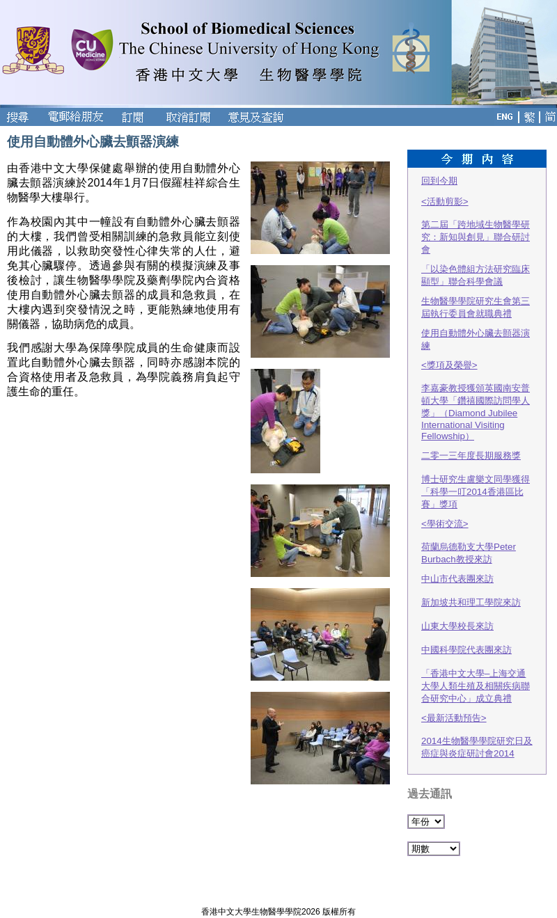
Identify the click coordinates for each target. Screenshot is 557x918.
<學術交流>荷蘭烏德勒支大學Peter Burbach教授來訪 (468, 541)
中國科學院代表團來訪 (466, 649)
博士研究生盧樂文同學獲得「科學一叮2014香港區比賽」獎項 (475, 491)
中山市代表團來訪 (457, 578)
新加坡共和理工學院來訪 (471, 602)
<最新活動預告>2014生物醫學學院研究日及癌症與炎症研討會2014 (477, 736)
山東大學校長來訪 (457, 626)
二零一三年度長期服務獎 (471, 455)
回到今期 (439, 180)
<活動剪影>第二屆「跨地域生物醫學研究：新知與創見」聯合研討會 (475, 225)
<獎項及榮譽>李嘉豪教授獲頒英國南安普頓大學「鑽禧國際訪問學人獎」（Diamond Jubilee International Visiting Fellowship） (475, 400)
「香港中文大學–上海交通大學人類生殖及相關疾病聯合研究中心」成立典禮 (475, 686)
